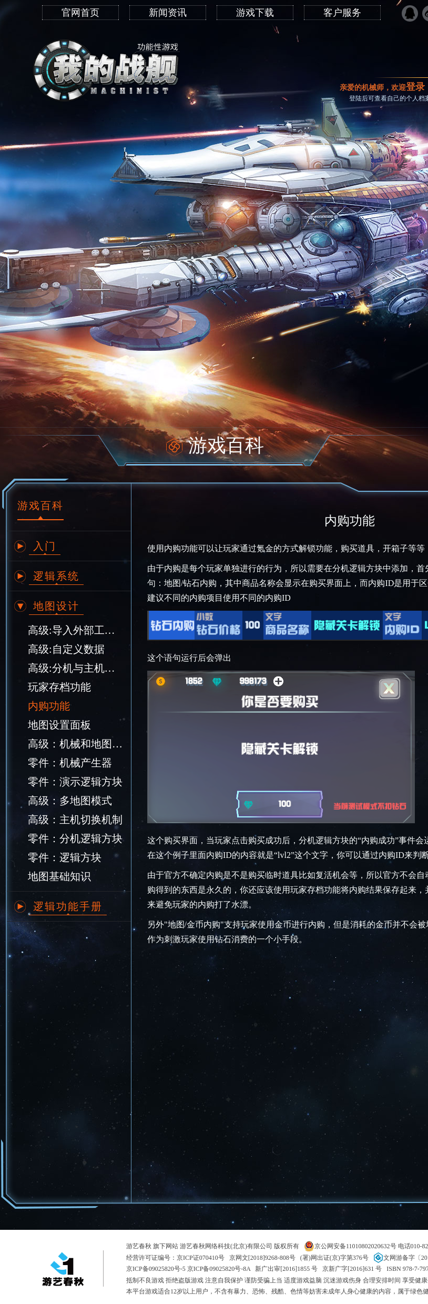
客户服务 (342, 12)
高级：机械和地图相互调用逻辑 (76, 744)
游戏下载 (255, 12)
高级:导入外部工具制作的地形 (76, 630)
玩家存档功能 (59, 687)
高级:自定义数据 (66, 649)
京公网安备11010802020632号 (350, 1246)
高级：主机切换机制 (75, 819)
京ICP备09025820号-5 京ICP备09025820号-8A (188, 1268)
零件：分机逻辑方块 (75, 838)
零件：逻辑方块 (64, 857)
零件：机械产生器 (70, 763)
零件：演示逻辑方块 (75, 781)
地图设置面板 (59, 725)
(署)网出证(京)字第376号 (334, 1257)
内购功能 (49, 706)
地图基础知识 (59, 876)
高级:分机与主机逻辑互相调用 (76, 668)
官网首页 (80, 12)
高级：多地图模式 (70, 800)
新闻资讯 (168, 12)
